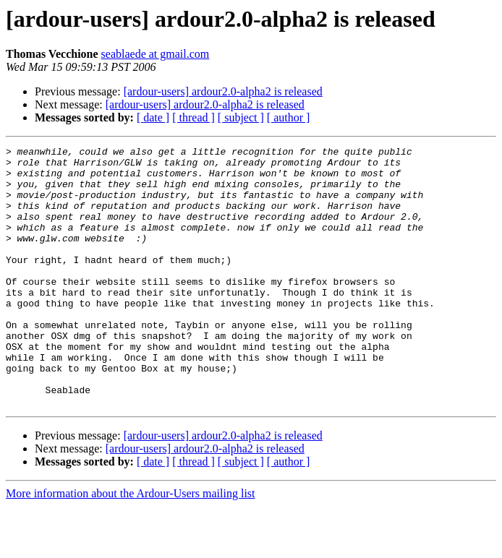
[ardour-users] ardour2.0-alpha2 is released (223, 91)
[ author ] (288, 117)
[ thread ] (193, 117)
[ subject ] (241, 117)
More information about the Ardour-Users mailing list (130, 545)
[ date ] (153, 117)
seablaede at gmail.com (155, 54)
